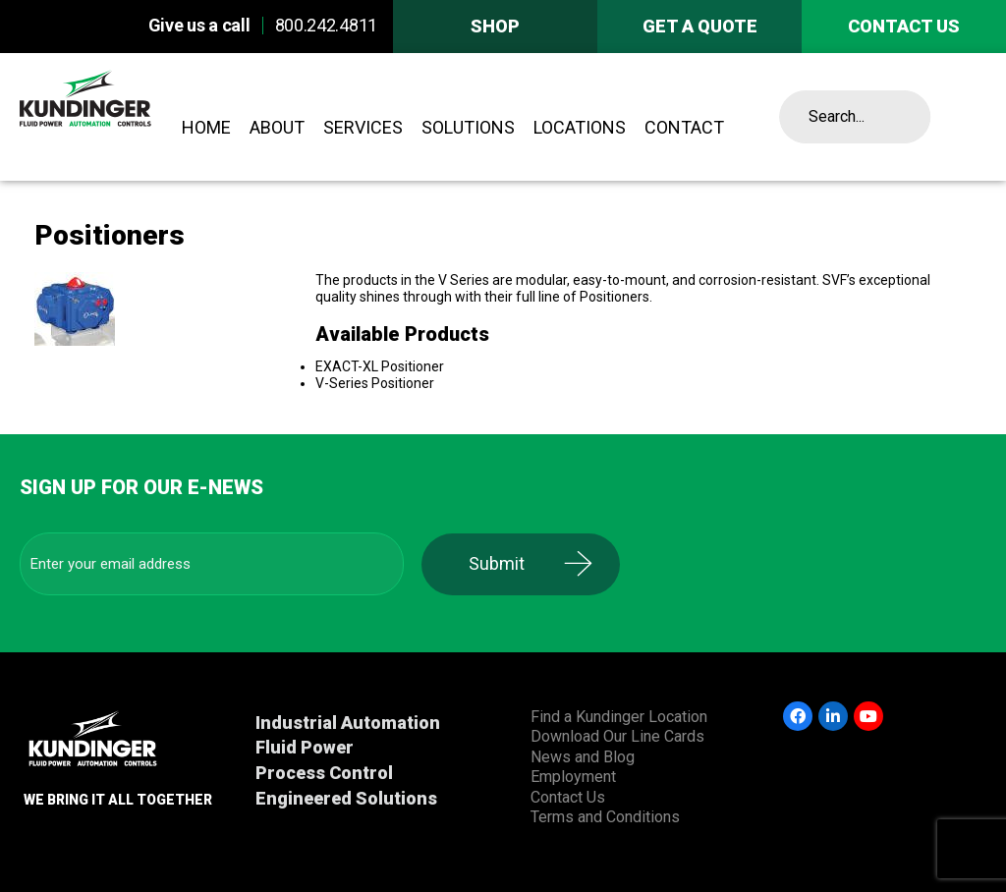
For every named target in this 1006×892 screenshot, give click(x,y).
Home (206, 127)
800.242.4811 (326, 25)
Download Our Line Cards (617, 736)
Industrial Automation (347, 722)
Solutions (468, 127)
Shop (495, 26)
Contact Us (568, 797)
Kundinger (120, 117)
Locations (579, 127)
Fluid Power (304, 747)
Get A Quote (700, 26)
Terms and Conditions (605, 817)
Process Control (324, 772)
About (277, 127)
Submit (504, 563)
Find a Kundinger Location (619, 716)
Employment (573, 776)
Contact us (904, 26)
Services (363, 127)
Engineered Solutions (346, 798)
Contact (684, 127)
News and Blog (583, 757)
